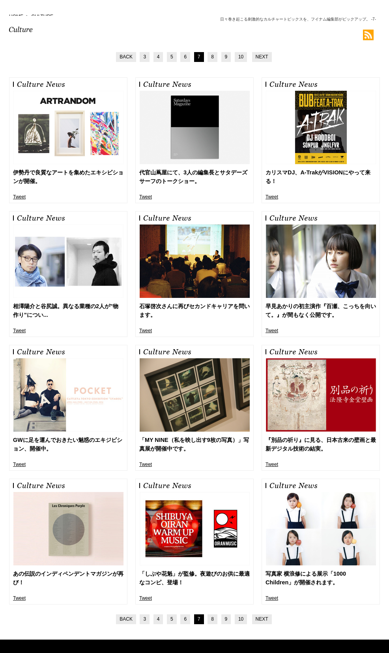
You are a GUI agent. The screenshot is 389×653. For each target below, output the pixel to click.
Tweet (19, 197)
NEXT (262, 57)
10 (240, 57)
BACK (126, 57)
